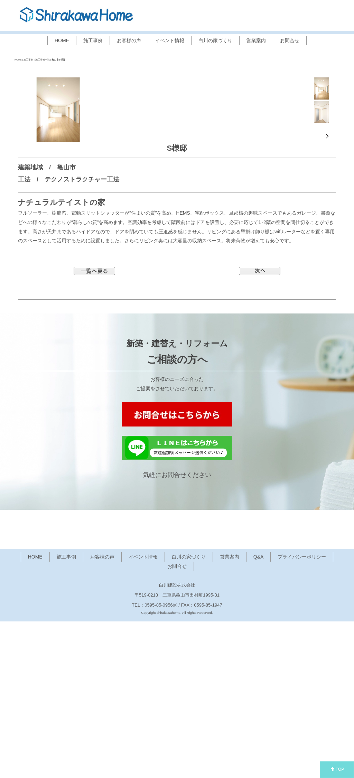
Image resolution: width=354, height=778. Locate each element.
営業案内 (256, 40)
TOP (337, 769)
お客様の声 (129, 40)
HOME (62, 40)
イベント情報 (169, 40)
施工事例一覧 (42, 59)
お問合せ (289, 40)
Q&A (258, 713)
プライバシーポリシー (302, 713)
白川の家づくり (215, 40)
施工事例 (93, 40)
